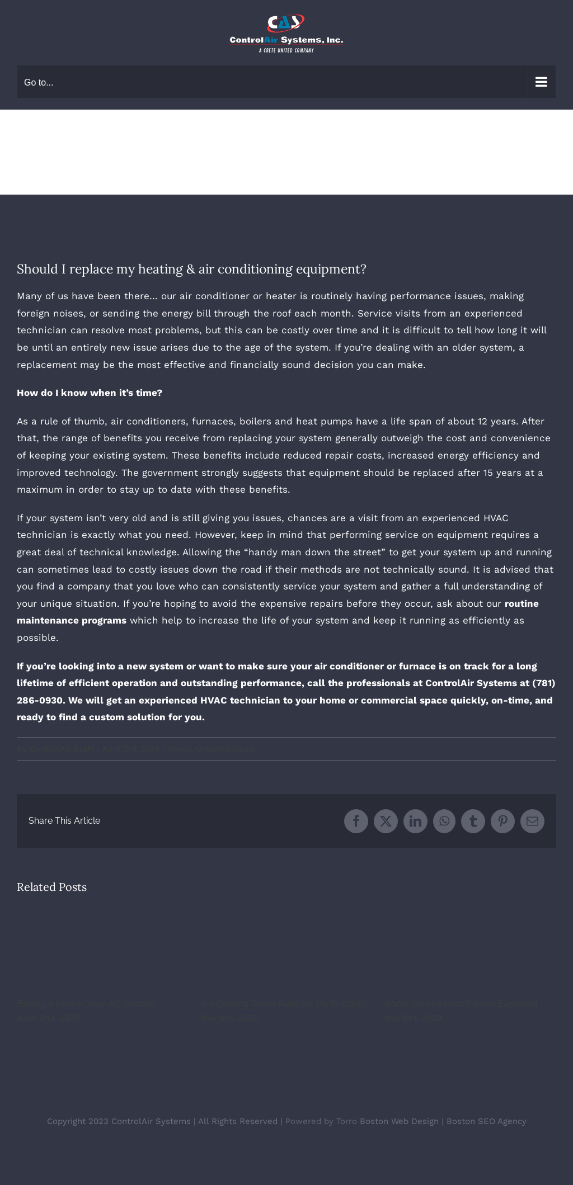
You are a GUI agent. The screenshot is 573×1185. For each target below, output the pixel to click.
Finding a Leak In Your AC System (85, 1004)
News (179, 749)
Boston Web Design (399, 1121)
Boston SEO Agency (487, 1121)
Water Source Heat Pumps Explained (461, 1004)
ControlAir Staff (62, 749)
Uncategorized (225, 749)
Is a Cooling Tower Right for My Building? (284, 1004)
